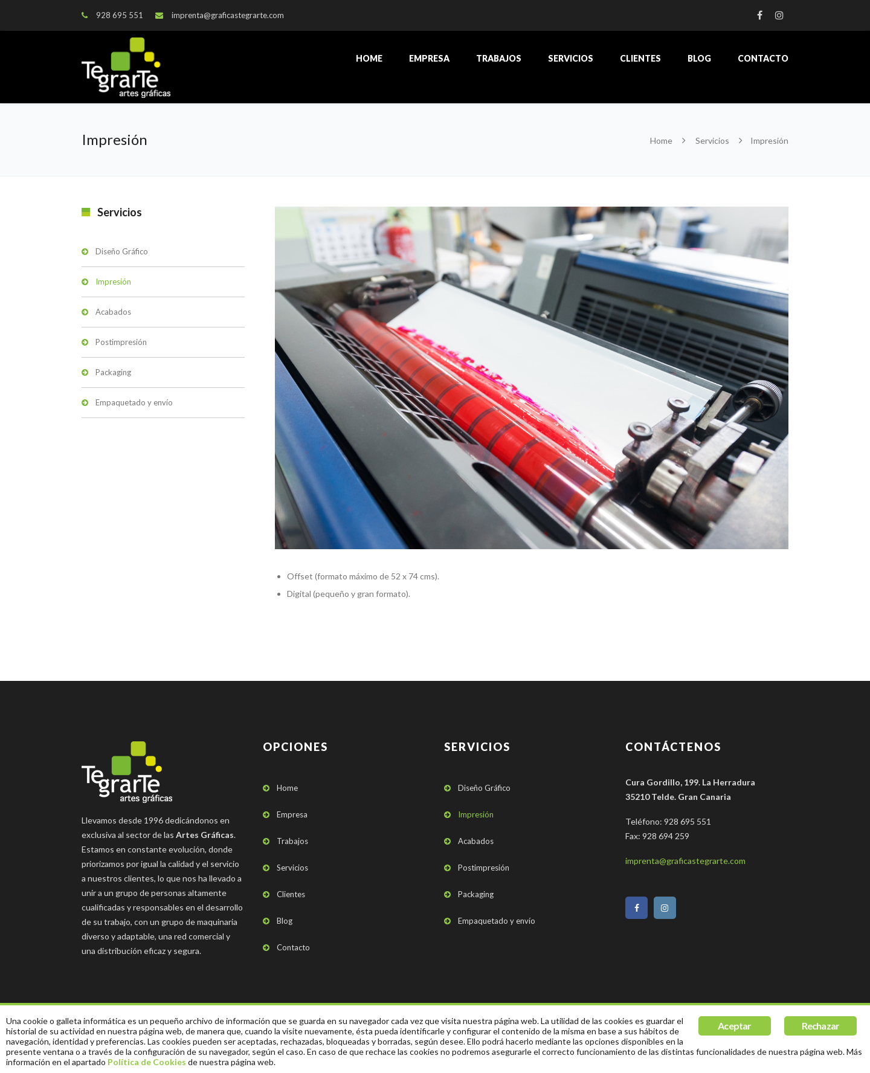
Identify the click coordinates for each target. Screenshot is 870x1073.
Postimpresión (121, 342)
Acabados (113, 312)
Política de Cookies (147, 1062)
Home (369, 58)
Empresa (429, 58)
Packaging (113, 372)
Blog (699, 58)
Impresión (113, 281)
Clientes (640, 58)
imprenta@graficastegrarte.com (228, 15)
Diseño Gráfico (121, 251)
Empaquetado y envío (134, 402)
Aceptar (734, 1025)
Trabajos (498, 58)
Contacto (763, 58)
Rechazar (821, 1025)
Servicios (570, 58)
